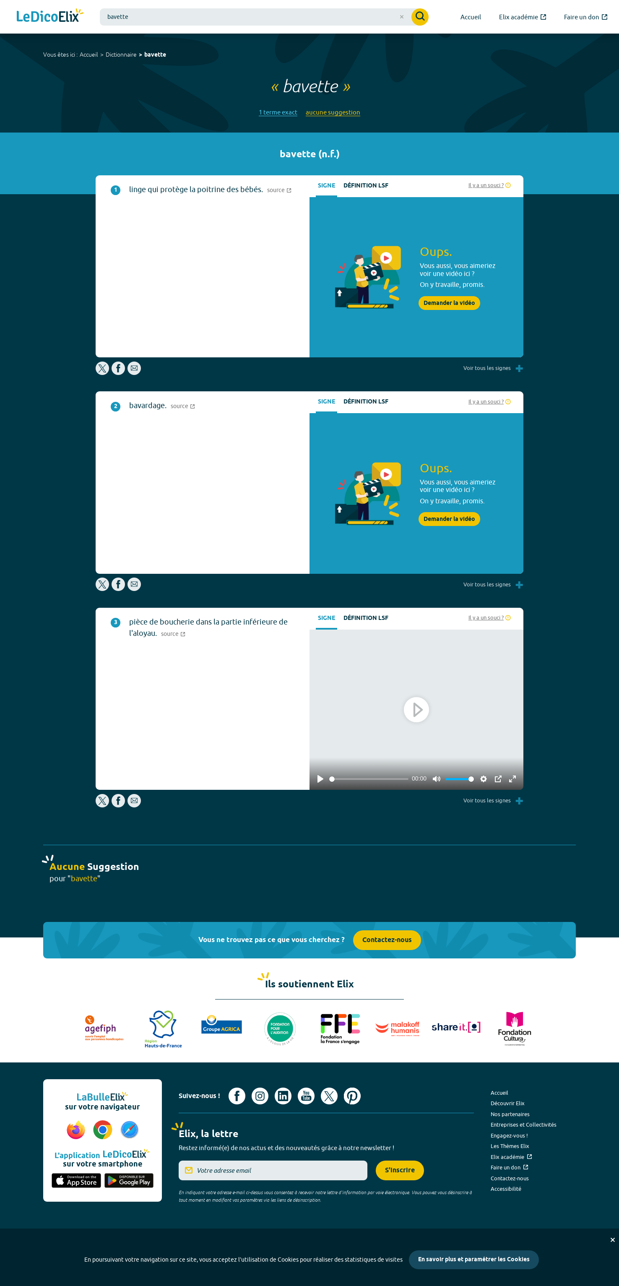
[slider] (368, 779)
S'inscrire (400, 1170)
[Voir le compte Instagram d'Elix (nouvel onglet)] (260, 1096)
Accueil (89, 54)
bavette (155, 55)
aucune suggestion (333, 112)
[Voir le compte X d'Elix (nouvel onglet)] (329, 1096)
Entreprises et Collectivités (524, 1124)
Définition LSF (365, 186)
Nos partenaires (510, 1114)
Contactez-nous (387, 940)
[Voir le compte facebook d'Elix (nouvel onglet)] (237, 1096)
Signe (326, 186)
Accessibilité (506, 1188)
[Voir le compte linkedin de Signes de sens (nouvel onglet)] (283, 1096)
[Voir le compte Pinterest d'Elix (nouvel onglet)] (352, 1096)
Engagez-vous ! (509, 1135)
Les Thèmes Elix (510, 1146)
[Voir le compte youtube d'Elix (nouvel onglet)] (306, 1096)
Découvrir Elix (508, 1103)
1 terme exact (278, 112)
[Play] (320, 779)
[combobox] (264, 17)
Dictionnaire (121, 54)
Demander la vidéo (449, 303)
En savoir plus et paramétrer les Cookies (474, 1260)
